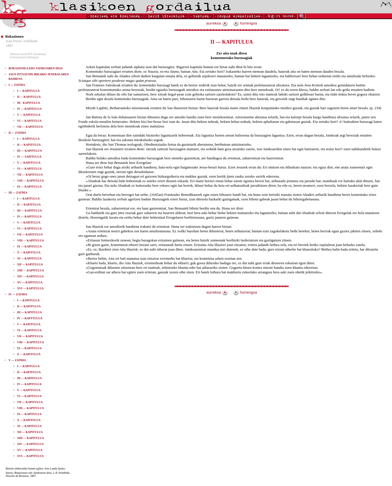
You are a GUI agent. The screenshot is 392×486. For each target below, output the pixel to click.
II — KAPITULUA (29, 96)
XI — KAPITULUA (29, 258)
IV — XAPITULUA (29, 156)
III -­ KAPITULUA (28, 102)
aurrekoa (217, 23)
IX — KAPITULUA (29, 186)
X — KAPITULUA (28, 252)
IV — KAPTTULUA (29, 318)
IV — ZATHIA (18, 294)
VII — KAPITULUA (30, 126)
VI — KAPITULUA (29, 120)
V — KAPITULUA (28, 114)
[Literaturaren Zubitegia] (24, 57)
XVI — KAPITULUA (30, 288)
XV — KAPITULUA (29, 282)
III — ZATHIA (18, 192)
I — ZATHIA (17, 84)
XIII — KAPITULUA (30, 270)
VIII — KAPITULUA (30, 180)
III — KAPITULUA (29, 150)
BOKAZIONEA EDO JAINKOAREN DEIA (36, 68)
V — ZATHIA (17, 360)
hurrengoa (245, 23)
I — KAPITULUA (28, 90)
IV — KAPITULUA (29, 108)
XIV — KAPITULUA (30, 276)
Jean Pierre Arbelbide (22, 41)
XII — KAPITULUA (30, 264)
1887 (9, 45)
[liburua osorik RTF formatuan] (28, 54)
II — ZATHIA (17, 132)
